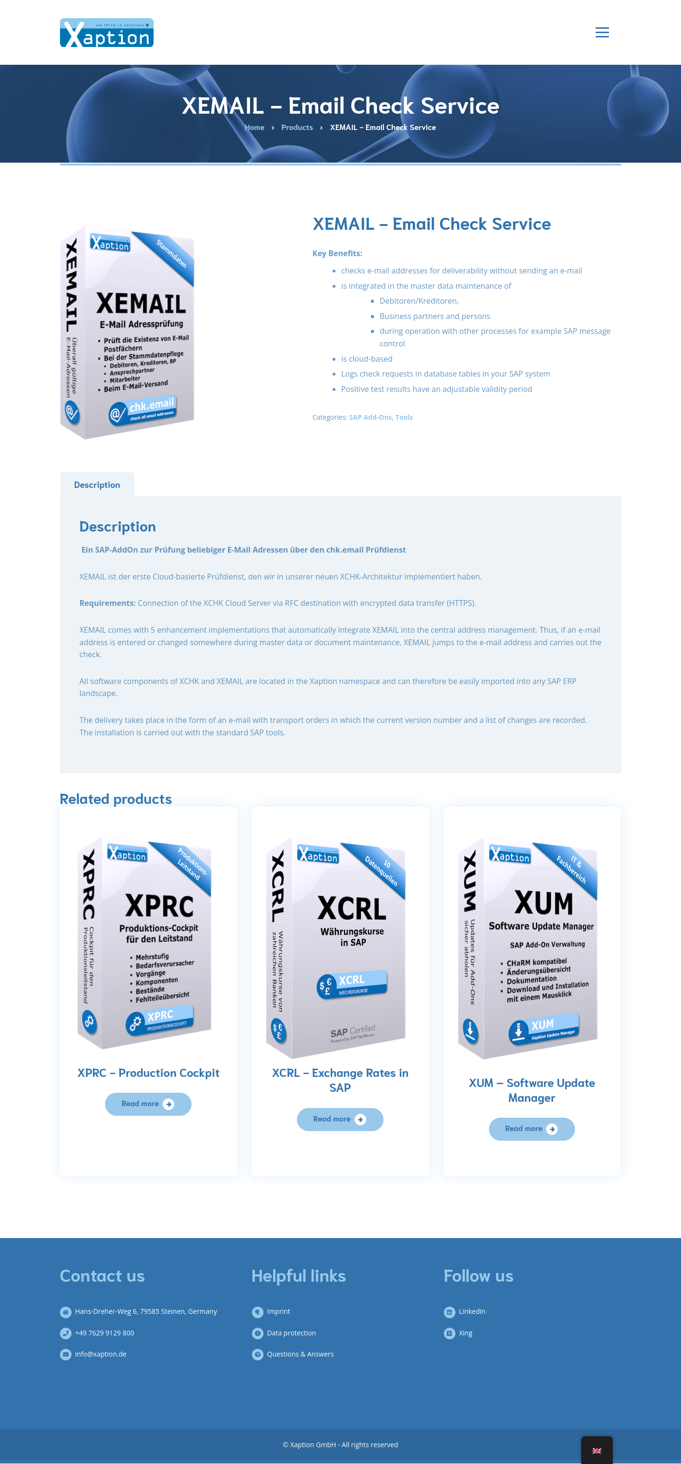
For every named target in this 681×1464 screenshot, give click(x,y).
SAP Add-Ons (370, 417)
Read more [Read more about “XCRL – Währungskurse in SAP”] (332, 1118)
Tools (404, 417)
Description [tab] (97, 484)
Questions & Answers (297, 1353)
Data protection (288, 1332)
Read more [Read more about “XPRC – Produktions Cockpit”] (140, 1103)
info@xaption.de (97, 1353)
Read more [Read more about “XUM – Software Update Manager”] (524, 1127)
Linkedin (469, 1311)
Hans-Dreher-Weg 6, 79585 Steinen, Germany (142, 1311)
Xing (462, 1332)
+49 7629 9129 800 (101, 1332)
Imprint (275, 1311)
